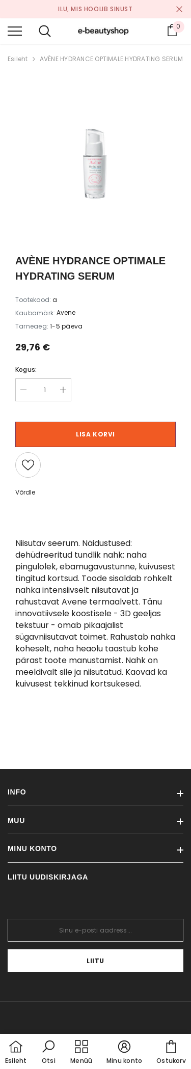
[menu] (15, 30)
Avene (66, 312)
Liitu (95, 960)
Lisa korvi (95, 434)
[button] (48, 1052)
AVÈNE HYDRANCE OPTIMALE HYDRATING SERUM (111, 58)
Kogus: (26, 369)
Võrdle (25, 492)
